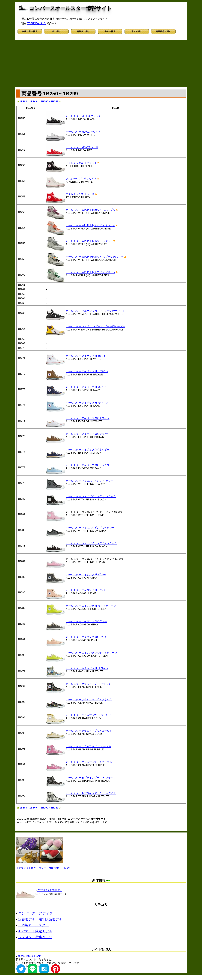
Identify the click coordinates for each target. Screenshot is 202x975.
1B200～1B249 (49, 101)
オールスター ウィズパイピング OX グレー (90, 527)
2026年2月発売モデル (48, 890)
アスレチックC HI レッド (80, 194)
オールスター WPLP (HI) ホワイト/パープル (90, 209)
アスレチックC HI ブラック (81, 163)
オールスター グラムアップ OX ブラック (89, 699)
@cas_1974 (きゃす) (30, 956)
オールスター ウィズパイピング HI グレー (89, 480)
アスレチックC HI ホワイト (81, 178)
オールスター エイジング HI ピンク (86, 590)
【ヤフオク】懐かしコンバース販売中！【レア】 (43, 868)
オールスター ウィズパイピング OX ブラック (91, 543)
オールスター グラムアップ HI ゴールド (88, 715)
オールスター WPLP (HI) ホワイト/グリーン (90, 272)
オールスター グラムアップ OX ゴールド (89, 730)
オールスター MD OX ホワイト (83, 131)
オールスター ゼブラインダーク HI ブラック (91, 777)
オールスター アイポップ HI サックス (87, 402)
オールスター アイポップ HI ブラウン (87, 371)
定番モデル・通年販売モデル (40, 919)
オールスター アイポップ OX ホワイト (87, 418)
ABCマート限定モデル (35, 931)
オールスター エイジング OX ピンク (86, 637)
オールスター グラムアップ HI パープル (88, 746)
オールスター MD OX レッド (82, 147)
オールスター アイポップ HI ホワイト (87, 355)
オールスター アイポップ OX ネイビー (87, 449)
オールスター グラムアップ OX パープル (89, 762)
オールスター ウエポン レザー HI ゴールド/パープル (95, 326)
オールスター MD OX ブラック (83, 116)
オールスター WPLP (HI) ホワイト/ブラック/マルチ (95, 256)
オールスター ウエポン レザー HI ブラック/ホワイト (95, 310)
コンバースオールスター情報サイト (70, 8)
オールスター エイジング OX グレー (86, 621)
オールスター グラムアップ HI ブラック (88, 684)
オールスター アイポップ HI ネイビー (87, 387)
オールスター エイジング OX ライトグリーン (91, 652)
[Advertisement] (101, 63)
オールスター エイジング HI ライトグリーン (91, 605)
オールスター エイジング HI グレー (86, 574)
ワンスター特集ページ (35, 937)
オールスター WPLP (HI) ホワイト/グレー (89, 241)
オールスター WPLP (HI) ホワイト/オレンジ (90, 225)
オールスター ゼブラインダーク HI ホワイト (91, 793)
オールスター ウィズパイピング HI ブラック (91, 496)
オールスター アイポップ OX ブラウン (87, 434)
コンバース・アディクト (37, 913)
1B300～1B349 (28, 101)
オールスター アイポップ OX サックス (87, 465)
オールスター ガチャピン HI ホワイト (87, 668)
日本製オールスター (33, 925)
